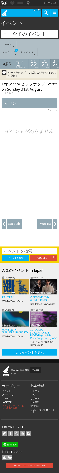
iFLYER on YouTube (22, 433)
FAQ (33, 394)
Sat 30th (14, 223)
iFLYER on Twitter (4, 433)
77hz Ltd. (35, 370)
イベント (6, 391)
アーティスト (8, 394)
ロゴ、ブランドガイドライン (43, 410)
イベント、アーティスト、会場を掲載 (13, 407)
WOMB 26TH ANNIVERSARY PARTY (15, 331)
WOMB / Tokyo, (12, 301)
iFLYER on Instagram (16, 433)
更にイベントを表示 (29, 352)
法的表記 (35, 402)
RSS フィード (28, 433)
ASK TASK (8, 297)
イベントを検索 (15, 258)
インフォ (35, 391)
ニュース (6, 398)
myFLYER (7, 402)
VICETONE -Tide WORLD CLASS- (39, 298)
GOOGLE (42, 258)
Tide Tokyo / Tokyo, (42, 304)
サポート (35, 398)
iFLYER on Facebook (10, 433)
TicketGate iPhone (9, 457)
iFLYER (6, 371)
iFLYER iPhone (4, 457)
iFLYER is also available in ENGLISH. (29, 466)
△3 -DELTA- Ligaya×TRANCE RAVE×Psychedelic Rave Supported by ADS (43, 334)
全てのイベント (30, 34)
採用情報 (35, 406)
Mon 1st (45, 223)
